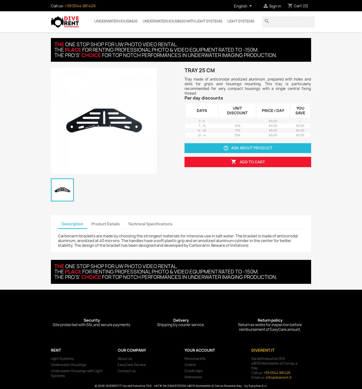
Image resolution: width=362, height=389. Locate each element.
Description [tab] (72, 224)
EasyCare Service (132, 364)
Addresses (193, 377)
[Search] (288, 21)
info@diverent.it (279, 377)
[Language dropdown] (243, 6)
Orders (190, 364)
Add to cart (248, 162)
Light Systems (240, 21)
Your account (200, 350)
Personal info (195, 358)
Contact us (127, 371)
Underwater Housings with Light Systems (182, 21)
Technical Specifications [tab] (150, 224)
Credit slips (194, 371)
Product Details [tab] (105, 224)
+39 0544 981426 (80, 5)
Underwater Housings (115, 21)
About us (125, 358)
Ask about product (247, 148)
